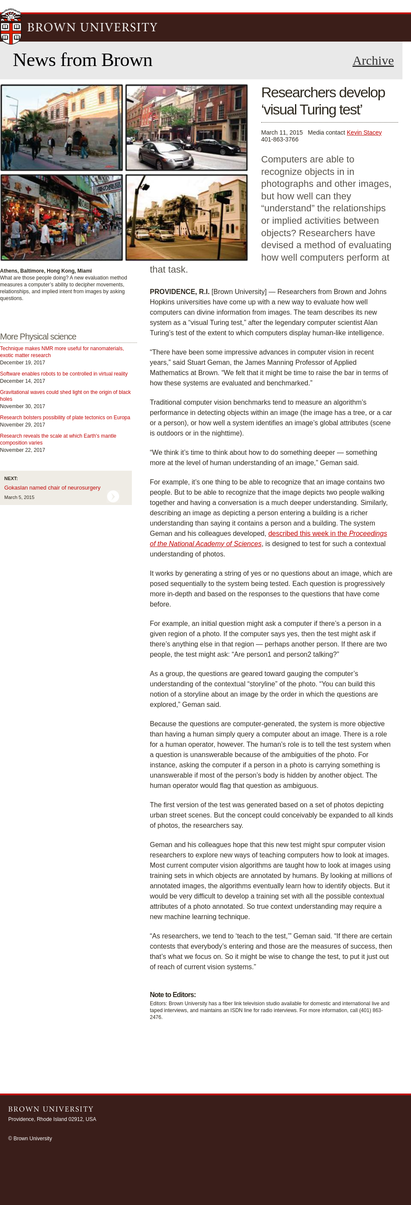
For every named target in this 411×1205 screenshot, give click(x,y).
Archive (373, 60)
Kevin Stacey (364, 132)
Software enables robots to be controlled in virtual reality (64, 374)
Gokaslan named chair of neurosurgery (52, 487)
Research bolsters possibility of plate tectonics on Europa (65, 418)
